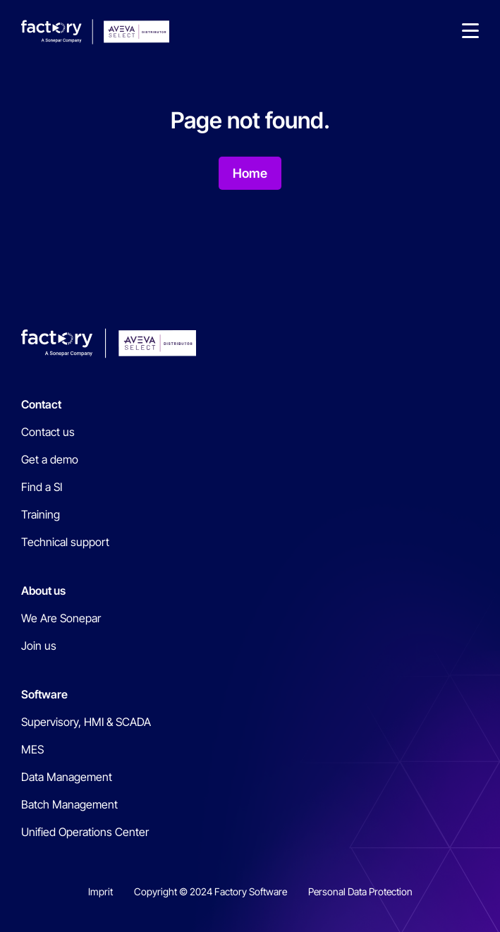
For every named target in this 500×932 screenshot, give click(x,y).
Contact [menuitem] (41, 404)
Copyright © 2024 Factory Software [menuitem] (210, 891)
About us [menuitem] (43, 590)
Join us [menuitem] (38, 646)
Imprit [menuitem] (100, 891)
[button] (470, 31)
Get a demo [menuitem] (49, 459)
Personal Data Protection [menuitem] (360, 891)
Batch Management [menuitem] (69, 804)
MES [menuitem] (32, 749)
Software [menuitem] (44, 694)
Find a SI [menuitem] (41, 487)
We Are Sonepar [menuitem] (61, 618)
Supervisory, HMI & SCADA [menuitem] (86, 722)
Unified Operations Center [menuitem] (85, 832)
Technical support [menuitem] (65, 542)
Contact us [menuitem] (48, 432)
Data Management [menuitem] (66, 777)
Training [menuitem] (40, 514)
